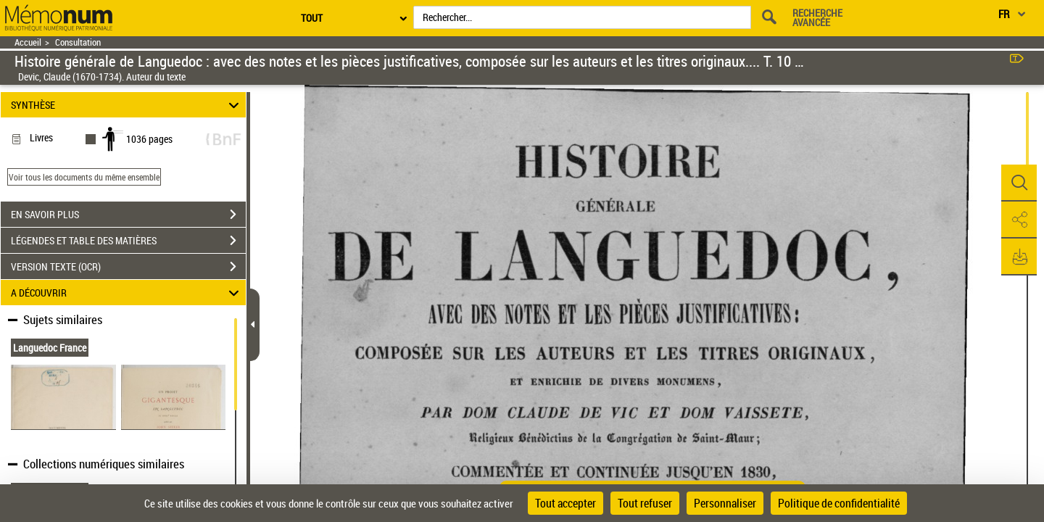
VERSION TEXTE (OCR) (128, 267)
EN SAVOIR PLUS (128, 214)
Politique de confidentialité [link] (839, 503)
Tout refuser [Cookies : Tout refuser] (645, 503)
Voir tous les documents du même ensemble (84, 177)
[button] (1018, 183)
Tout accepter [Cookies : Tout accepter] (565, 503)
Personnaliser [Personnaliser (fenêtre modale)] (725, 503)
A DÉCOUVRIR (127, 292)
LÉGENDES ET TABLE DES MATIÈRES (128, 241)
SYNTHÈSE (127, 104)
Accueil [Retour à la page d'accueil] (27, 42)
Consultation (78, 42)
